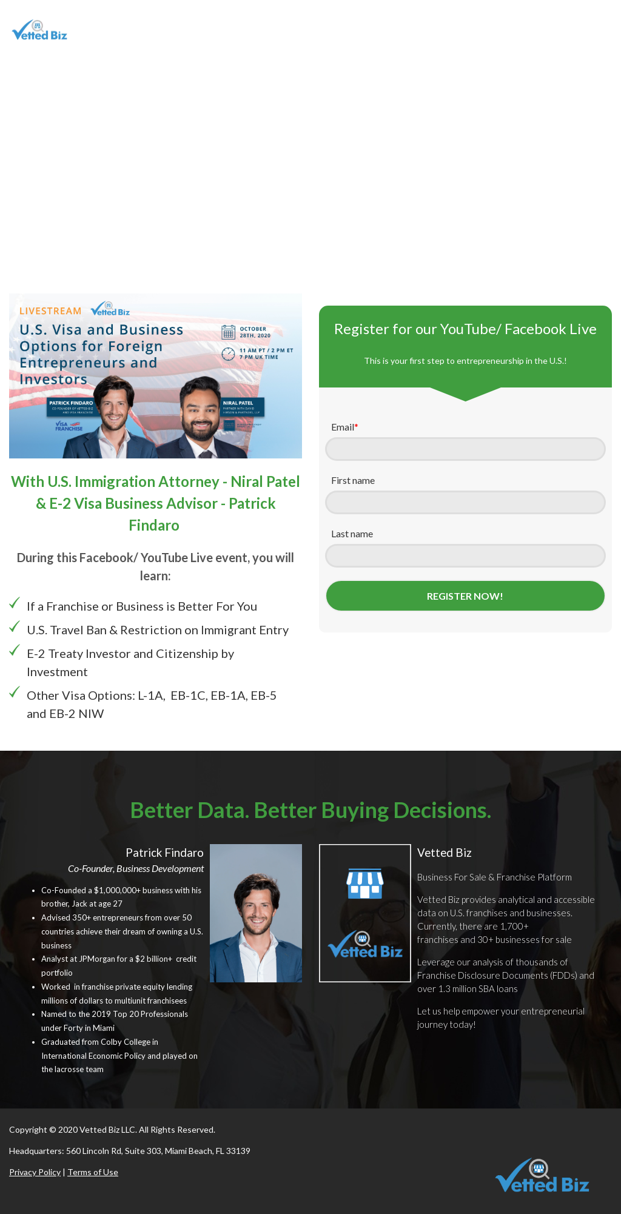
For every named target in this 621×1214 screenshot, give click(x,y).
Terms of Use (92, 1172)
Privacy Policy (35, 1172)
